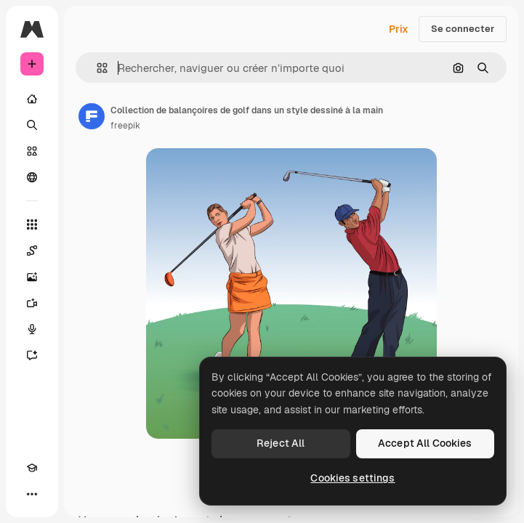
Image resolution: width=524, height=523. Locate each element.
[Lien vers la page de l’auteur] (91, 116)
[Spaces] (32, 250)
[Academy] (32, 467)
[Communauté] (32, 177)
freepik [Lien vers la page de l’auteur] (125, 125)
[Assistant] (32, 355)
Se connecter (462, 29)
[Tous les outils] (32, 224)
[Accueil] (32, 98)
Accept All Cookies (425, 443)
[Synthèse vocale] (32, 329)
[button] (96, 67)
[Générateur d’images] (32, 276)
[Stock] (32, 151)
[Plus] (32, 494)
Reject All (281, 443)
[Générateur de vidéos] (32, 303)
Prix (398, 29)
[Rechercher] (32, 125)
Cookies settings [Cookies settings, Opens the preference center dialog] (352, 478)
